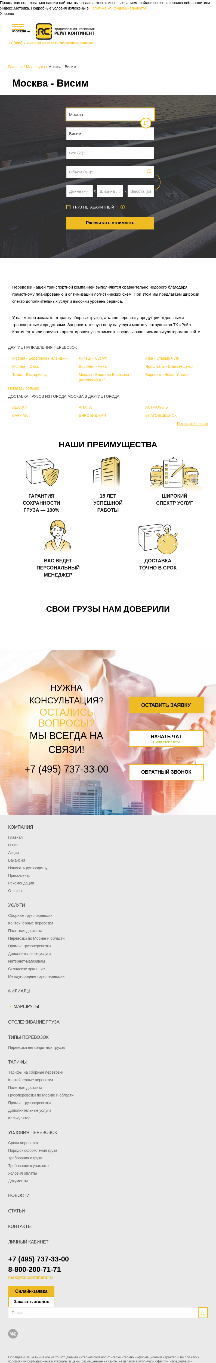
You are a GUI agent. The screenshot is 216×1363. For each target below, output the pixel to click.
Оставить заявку (166, 705)
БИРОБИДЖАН (92, 415)
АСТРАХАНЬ (156, 407)
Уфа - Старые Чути (162, 358)
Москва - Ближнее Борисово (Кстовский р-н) (104, 377)
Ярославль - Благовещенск (169, 366)
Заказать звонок (31, 1301)
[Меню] (18, 26)
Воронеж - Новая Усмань (167, 374)
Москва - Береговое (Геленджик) (41, 358)
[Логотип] (65, 31)
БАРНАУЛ (21, 415)
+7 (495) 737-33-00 (24, 43)
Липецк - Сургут (93, 358)
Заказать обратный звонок (67, 43)
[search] (203, 1312)
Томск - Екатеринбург (31, 374)
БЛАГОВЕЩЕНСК (161, 415)
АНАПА (85, 407)
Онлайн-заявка (31, 1291)
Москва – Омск (25, 366)
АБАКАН (19, 407)
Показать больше (23, 388)
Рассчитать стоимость (110, 222)
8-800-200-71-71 (34, 1269)
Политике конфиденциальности (118, 8)
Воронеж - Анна (93, 366)
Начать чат (166, 739)
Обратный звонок (166, 772)
